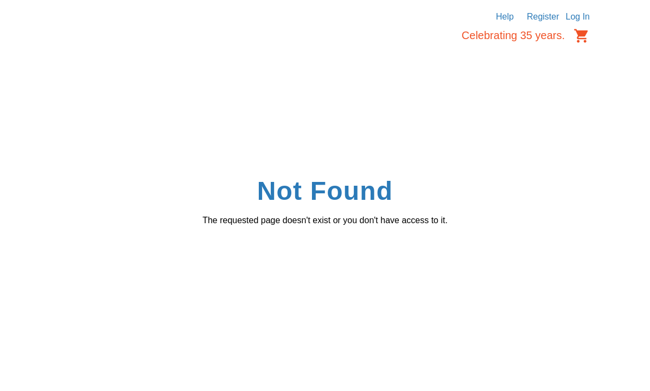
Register (543, 16)
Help (505, 16)
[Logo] (87, 38)
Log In (578, 16)
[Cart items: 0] (581, 36)
